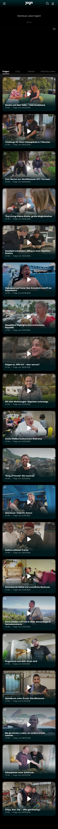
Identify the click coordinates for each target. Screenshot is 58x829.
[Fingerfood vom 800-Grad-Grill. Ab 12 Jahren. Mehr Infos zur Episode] (29, 650)
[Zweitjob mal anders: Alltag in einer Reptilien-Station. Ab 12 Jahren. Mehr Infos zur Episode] (29, 242)
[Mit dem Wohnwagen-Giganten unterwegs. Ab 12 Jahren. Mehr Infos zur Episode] (29, 391)
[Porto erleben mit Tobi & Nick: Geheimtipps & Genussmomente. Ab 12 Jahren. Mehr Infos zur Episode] (29, 613)
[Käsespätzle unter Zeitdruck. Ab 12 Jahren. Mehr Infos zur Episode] (29, 762)
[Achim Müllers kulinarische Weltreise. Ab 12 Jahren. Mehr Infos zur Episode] (29, 428)
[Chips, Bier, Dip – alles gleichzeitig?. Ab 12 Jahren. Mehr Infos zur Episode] (29, 799)
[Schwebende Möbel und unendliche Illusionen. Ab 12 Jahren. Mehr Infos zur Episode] (29, 576)
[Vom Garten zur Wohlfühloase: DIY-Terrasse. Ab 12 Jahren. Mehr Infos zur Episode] (29, 168)
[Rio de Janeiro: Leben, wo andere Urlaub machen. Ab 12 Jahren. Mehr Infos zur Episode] (29, 724)
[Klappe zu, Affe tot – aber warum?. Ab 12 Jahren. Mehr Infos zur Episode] (29, 354)
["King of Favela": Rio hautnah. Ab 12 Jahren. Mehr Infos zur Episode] (29, 465)
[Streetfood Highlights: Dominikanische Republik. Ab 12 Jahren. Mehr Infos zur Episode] (29, 317)
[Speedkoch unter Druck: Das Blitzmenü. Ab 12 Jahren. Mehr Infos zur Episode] (29, 687)
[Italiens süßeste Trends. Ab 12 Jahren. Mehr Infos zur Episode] (29, 539)
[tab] (6, 71)
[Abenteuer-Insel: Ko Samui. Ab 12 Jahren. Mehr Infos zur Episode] (29, 502)
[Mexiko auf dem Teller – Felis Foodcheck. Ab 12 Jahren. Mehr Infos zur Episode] (29, 94)
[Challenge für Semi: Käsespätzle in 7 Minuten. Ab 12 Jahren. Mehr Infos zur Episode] (29, 131)
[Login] (53, 3)
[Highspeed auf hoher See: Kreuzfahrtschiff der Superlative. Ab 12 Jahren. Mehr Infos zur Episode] (29, 279)
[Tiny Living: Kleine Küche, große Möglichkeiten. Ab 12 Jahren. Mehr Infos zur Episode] (29, 205)
